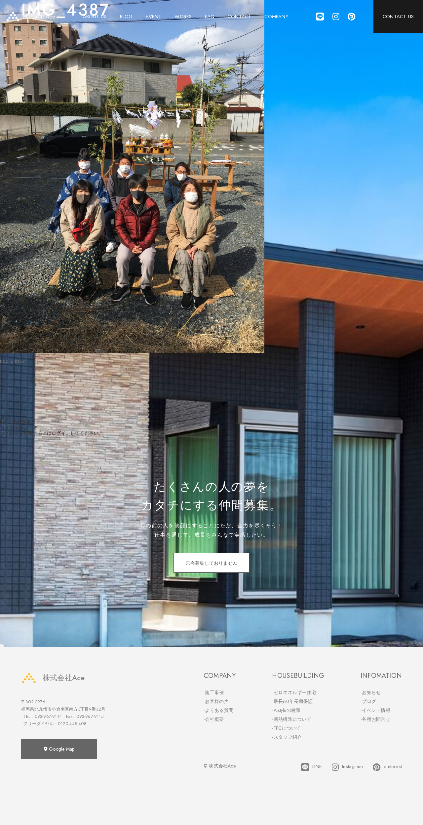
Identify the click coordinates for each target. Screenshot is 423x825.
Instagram (347, 767)
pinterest (387, 767)
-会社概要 (214, 719)
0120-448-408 (72, 724)
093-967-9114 (48, 716)
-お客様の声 (216, 701)
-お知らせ (371, 692)
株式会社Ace (53, 677)
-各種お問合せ (375, 719)
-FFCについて (286, 728)
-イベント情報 (375, 710)
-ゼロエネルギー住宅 (294, 692)
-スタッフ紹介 (287, 737)
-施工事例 (214, 692)
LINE (311, 767)
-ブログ (368, 701)
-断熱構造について (291, 719)
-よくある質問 (218, 710)
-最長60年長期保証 (292, 701)
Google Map (59, 749)
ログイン (61, 433)
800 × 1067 (12, 361)
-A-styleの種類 (286, 710)
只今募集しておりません (211, 563)
